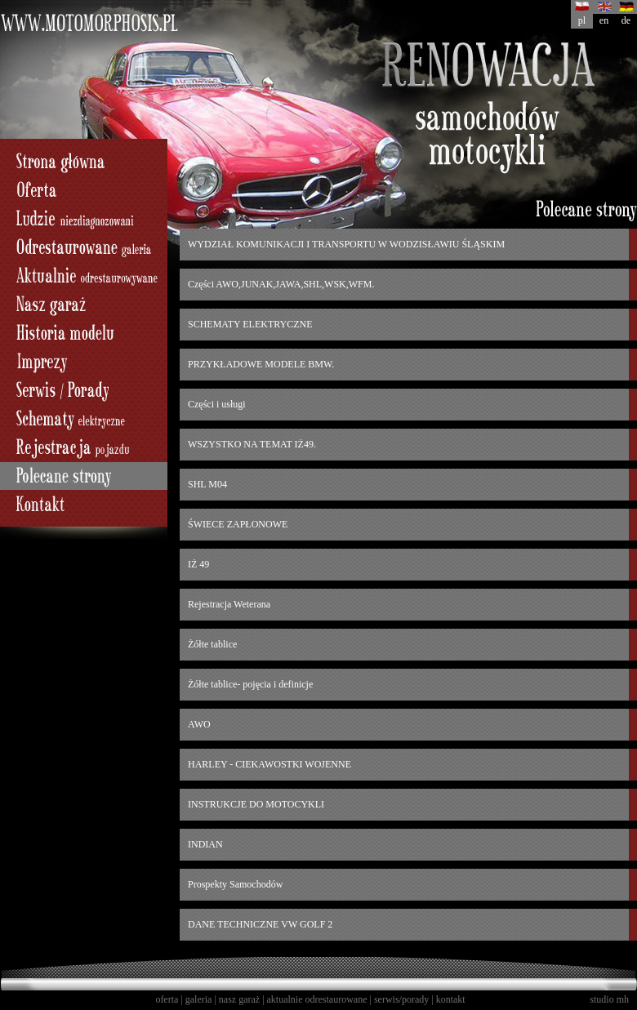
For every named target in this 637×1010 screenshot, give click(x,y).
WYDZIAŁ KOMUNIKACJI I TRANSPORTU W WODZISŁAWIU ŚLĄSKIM (346, 244)
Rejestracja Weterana (229, 604)
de (625, 20)
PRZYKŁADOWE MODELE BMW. (261, 364)
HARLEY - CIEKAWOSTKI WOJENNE (269, 764)
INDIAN (205, 844)
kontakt (451, 999)
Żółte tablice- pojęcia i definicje (250, 684)
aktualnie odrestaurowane (317, 999)
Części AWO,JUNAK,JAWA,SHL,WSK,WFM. (281, 284)
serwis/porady (401, 999)
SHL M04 (207, 484)
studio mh (609, 999)
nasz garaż (239, 999)
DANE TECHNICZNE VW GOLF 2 (260, 924)
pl (582, 20)
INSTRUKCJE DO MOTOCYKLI (256, 804)
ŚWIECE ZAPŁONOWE (237, 524)
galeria (198, 999)
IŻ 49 (198, 564)
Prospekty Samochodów (235, 884)
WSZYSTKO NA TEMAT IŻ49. (252, 444)
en (603, 20)
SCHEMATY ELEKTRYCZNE (250, 324)
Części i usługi (217, 404)
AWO (199, 724)
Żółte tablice (212, 644)
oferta (166, 999)
